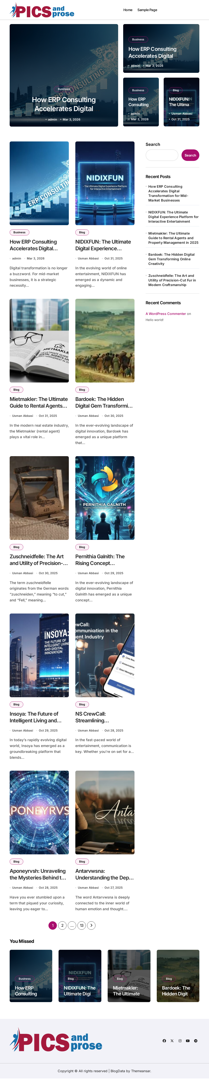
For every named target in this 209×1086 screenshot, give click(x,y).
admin (52, 119)
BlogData (118, 1078)
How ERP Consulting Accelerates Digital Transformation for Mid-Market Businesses (168, 193)
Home (127, 10)
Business (64, 86)
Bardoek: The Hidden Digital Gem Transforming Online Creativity (171, 259)
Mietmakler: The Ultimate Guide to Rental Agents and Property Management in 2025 (173, 238)
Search (153, 144)
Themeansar (140, 1078)
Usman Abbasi (181, 113)
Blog (176, 89)
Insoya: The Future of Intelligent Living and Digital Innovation (36, 726)
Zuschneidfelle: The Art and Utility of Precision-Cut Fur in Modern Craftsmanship (172, 280)
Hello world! (154, 320)
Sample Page (147, 10)
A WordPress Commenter (166, 314)
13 (82, 933)
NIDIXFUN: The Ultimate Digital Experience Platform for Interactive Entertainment (173, 216)
